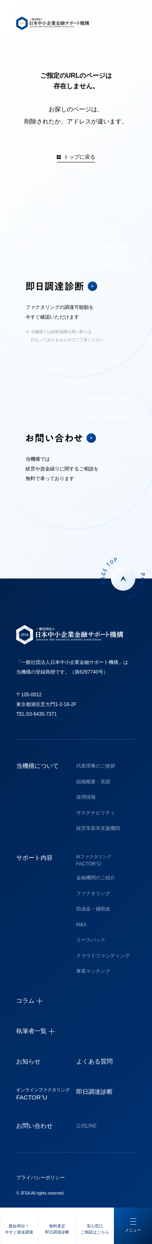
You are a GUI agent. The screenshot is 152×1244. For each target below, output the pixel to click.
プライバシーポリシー (40, 1177)
